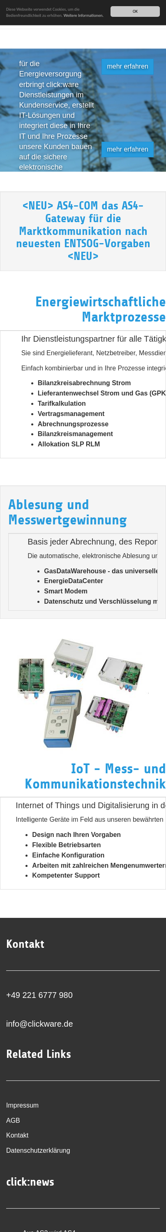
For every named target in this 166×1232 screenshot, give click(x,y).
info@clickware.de (39, 1023)
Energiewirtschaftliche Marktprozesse (100, 309)
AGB (13, 1120)
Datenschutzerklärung (38, 1150)
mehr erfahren (127, 66)
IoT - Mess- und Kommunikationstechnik (95, 776)
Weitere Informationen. (84, 15)
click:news (30, 1181)
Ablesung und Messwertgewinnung (67, 512)
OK (135, 11)
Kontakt (17, 1135)
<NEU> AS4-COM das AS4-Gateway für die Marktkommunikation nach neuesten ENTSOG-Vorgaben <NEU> (83, 231)
